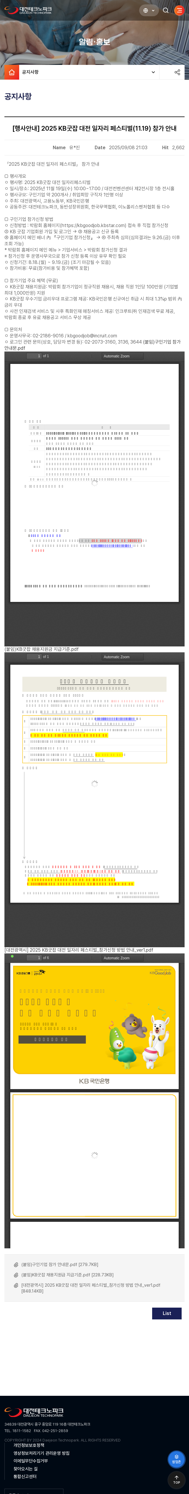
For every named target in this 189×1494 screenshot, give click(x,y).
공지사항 (29, 72)
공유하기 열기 (177, 72)
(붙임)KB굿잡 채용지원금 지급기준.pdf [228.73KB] (67, 1275)
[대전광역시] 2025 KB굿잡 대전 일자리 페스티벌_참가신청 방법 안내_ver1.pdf (78, 950)
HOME (11, 72)
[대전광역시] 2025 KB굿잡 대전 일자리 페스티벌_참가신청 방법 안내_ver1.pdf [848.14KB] (90, 1288)
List (167, 1313)
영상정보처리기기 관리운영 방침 (42, 1453)
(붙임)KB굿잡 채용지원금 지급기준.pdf (41, 649)
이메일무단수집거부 (31, 1461)
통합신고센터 (25, 1476)
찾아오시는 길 (26, 1469)
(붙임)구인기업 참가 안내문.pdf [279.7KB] (59, 1264)
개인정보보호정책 (29, 1445)
